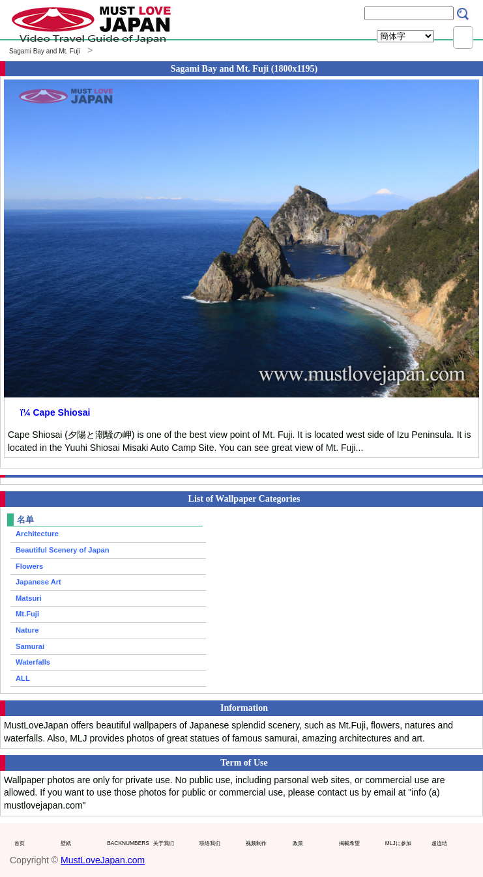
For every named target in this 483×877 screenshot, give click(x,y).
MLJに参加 (398, 843)
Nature (27, 630)
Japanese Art (38, 582)
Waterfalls (33, 662)
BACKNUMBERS (127, 843)
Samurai (30, 646)
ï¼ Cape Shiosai (55, 412)
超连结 (439, 843)
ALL (23, 678)
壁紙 (66, 843)
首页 (19, 843)
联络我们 (209, 843)
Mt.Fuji (27, 614)
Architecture (37, 534)
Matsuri (29, 598)
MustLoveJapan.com (103, 860)
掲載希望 (349, 843)
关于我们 (163, 843)
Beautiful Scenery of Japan (63, 550)
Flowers (29, 566)
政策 (298, 843)
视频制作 (256, 843)
